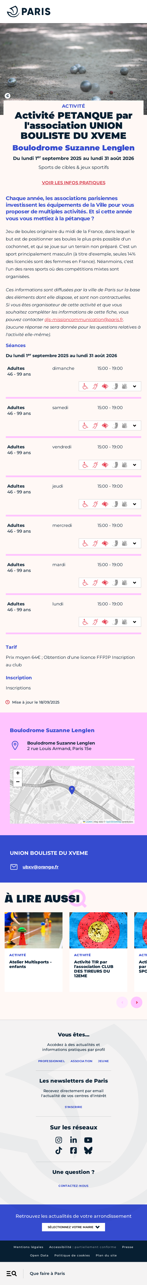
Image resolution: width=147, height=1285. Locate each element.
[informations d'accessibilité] (110, 386)
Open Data (39, 1255)
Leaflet (87, 821)
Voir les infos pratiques (73, 182)
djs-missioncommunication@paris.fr (84, 319)
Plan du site (106, 1255)
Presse (127, 1247)
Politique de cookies (72, 1255)
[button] (72, 790)
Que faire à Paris (47, 1273)
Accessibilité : (82, 1247)
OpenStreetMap (113, 821)
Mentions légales (28, 1247)
